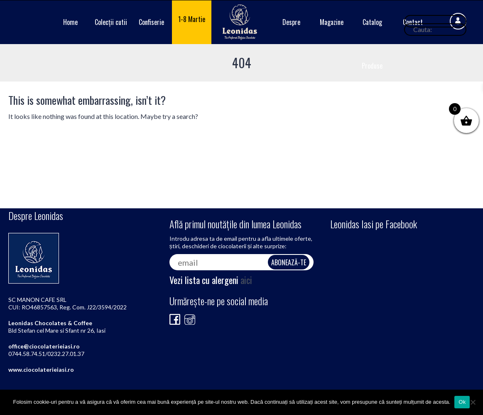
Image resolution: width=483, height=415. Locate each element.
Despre (291, 22)
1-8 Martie (191, 19)
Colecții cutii (111, 22)
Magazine (331, 22)
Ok (462, 402)
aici (246, 279)
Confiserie (151, 22)
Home (70, 22)
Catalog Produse (372, 44)
